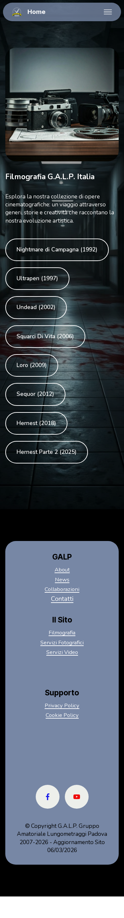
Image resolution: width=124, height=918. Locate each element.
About (62, 570)
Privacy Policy (62, 706)
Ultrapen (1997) (38, 279)
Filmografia (62, 633)
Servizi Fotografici (62, 643)
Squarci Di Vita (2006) (45, 337)
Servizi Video (62, 652)
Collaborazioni (62, 589)
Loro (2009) (32, 366)
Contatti (62, 599)
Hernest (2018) (37, 424)
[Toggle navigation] (108, 12)
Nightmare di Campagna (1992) (57, 250)
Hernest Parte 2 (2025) (47, 453)
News (62, 580)
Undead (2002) (36, 308)
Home (36, 12)
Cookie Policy (62, 715)
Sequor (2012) (35, 395)
